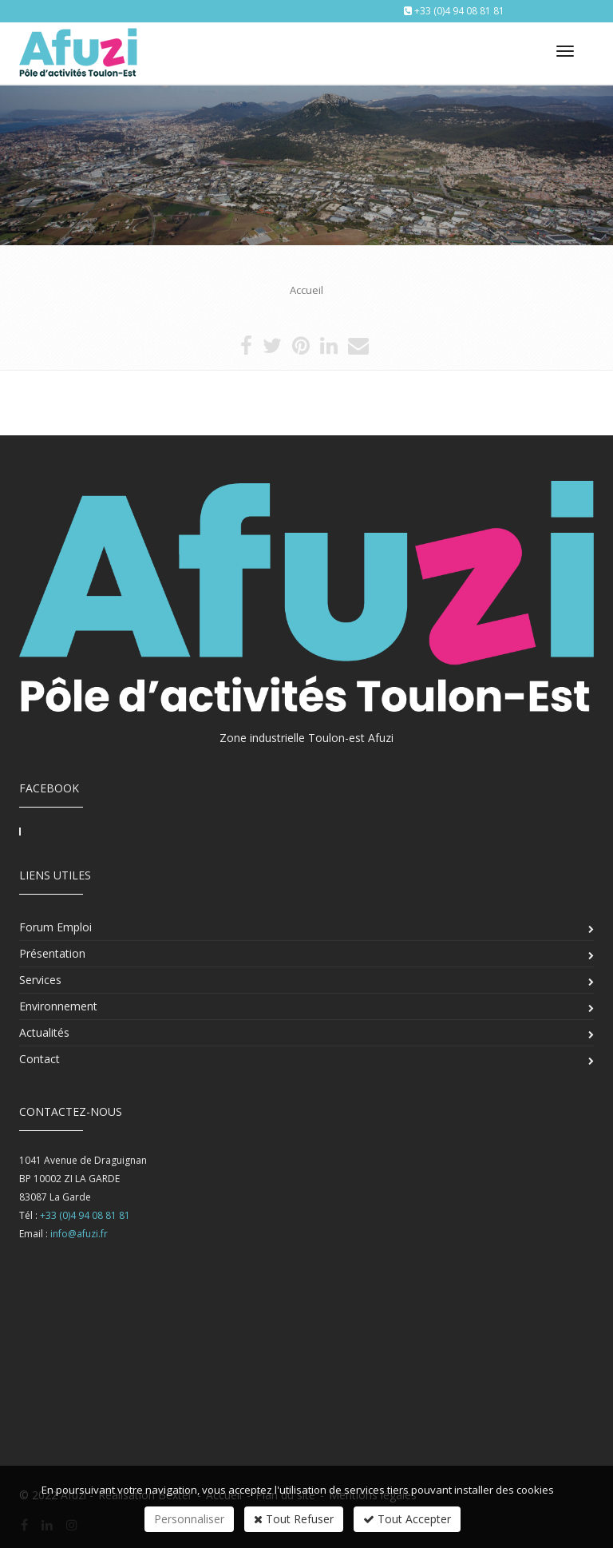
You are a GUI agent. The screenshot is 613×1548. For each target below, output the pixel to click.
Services (40, 979)
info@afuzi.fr (79, 1233)
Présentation (52, 953)
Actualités (44, 1032)
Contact (39, 1058)
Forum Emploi (55, 927)
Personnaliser (189, 1518)
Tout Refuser (294, 1518)
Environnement (58, 1006)
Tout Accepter (407, 1518)
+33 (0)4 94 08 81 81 (459, 11)
